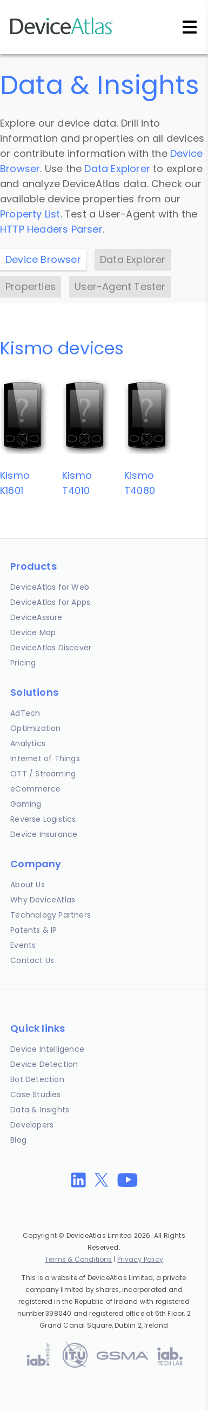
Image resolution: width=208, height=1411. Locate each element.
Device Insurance (43, 834)
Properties (30, 286)
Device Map (33, 632)
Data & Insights (39, 1109)
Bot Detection (37, 1079)
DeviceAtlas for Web (49, 587)
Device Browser (43, 259)
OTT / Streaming (43, 773)
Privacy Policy (140, 1259)
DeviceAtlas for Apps (50, 602)
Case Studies (35, 1094)
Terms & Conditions (78, 1259)
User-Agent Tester (120, 286)
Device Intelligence (47, 1049)
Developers (31, 1124)
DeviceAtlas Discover (50, 647)
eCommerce (35, 788)
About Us (27, 884)
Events (23, 945)
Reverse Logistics (43, 819)
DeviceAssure (36, 617)
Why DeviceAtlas (42, 899)
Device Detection (44, 1064)
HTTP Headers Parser (51, 229)
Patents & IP (33, 930)
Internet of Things (45, 758)
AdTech (25, 713)
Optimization (35, 728)
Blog (18, 1140)
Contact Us (32, 960)
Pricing (23, 662)
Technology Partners (50, 914)
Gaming (25, 804)
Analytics (27, 743)
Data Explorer (117, 168)
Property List (30, 214)
